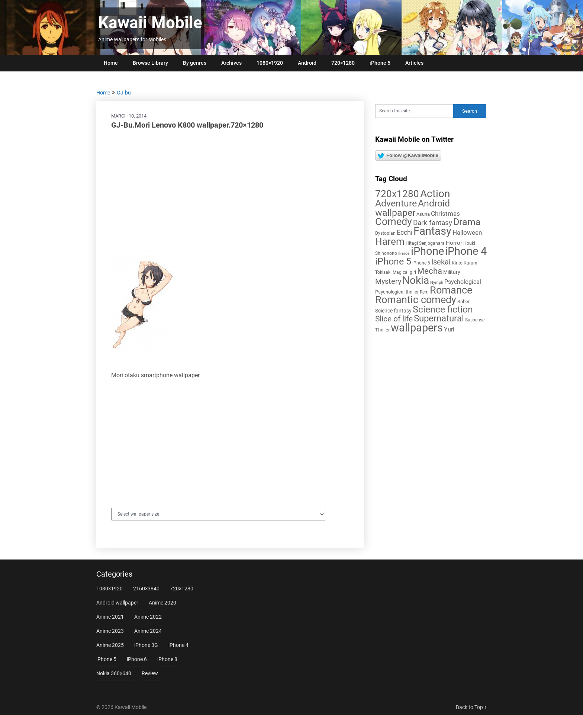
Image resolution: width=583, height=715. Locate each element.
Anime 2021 (110, 617)
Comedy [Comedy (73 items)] (393, 222)
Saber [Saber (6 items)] (463, 301)
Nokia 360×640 (113, 673)
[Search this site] (414, 111)
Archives (231, 63)
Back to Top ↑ (471, 707)
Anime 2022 (148, 617)
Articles (414, 63)
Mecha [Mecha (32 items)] (429, 271)
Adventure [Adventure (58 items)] (396, 203)
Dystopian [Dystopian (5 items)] (385, 233)
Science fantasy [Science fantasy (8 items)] (393, 311)
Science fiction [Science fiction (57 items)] (443, 309)
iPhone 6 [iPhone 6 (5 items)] (421, 263)
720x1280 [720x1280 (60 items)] (397, 193)
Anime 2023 (110, 631)
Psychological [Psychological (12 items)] (462, 281)
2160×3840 (146, 588)
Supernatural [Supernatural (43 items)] (439, 318)
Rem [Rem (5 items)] (424, 292)
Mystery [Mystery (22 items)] (388, 281)
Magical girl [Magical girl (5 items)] (404, 272)
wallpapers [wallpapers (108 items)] (417, 327)
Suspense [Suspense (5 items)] (474, 320)
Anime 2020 (162, 603)
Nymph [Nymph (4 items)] (436, 282)
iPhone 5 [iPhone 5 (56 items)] (393, 261)
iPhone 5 (380, 63)
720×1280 (343, 63)
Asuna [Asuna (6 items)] (423, 214)
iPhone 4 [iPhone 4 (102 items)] (466, 251)
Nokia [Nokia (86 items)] (415, 280)
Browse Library (150, 63)
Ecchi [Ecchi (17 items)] (404, 232)
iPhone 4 (178, 645)
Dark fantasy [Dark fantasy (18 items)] (432, 223)
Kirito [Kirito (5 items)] (457, 263)
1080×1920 (270, 63)
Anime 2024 (148, 631)
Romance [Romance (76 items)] (451, 290)
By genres (194, 63)
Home (111, 63)
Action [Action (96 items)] (435, 193)
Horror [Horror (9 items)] (454, 243)
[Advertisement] (230, 190)
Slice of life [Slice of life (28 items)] (394, 318)
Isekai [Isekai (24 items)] (441, 261)
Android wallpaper (117, 603)
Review (150, 673)
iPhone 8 (167, 659)
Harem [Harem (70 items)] (390, 241)
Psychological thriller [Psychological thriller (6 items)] (397, 292)
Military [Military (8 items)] (451, 272)
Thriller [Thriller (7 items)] (382, 330)
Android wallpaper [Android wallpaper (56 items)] (412, 208)
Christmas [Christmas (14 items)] (445, 213)
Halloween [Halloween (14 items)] (467, 232)
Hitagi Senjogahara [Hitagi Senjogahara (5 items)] (425, 243)
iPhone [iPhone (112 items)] (427, 251)
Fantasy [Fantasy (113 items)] (432, 231)
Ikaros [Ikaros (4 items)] (404, 253)
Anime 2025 (110, 645)
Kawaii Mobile (150, 22)
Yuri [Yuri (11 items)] (449, 329)
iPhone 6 (137, 659)
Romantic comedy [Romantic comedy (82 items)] (415, 300)
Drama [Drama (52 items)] (467, 222)
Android (307, 63)
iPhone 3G (146, 645)
